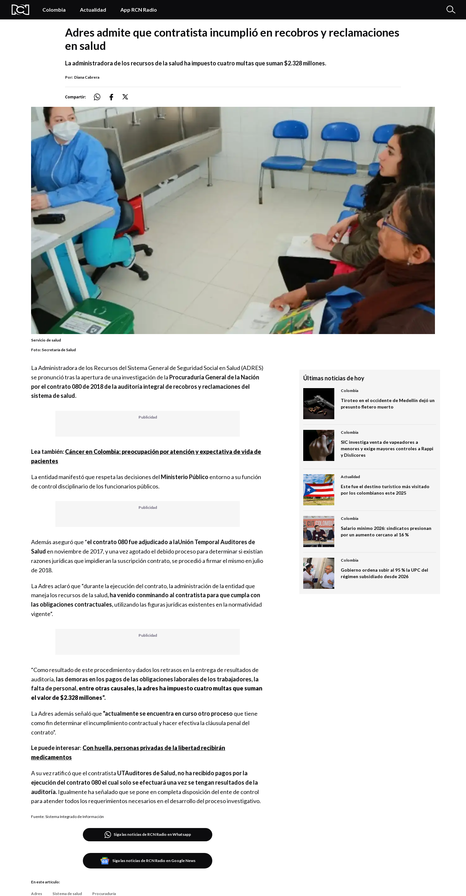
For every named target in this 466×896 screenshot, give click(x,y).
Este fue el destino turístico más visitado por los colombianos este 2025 (385, 490)
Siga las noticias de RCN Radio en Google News (147, 861)
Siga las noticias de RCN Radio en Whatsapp (148, 834)
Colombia (54, 9)
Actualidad (93, 9)
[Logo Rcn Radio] (20, 10)
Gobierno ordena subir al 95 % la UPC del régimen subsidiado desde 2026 (384, 573)
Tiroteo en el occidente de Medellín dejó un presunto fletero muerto (388, 403)
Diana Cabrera (86, 77)
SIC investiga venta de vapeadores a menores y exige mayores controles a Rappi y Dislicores (387, 448)
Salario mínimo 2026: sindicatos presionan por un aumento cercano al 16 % (386, 531)
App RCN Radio (138, 9)
